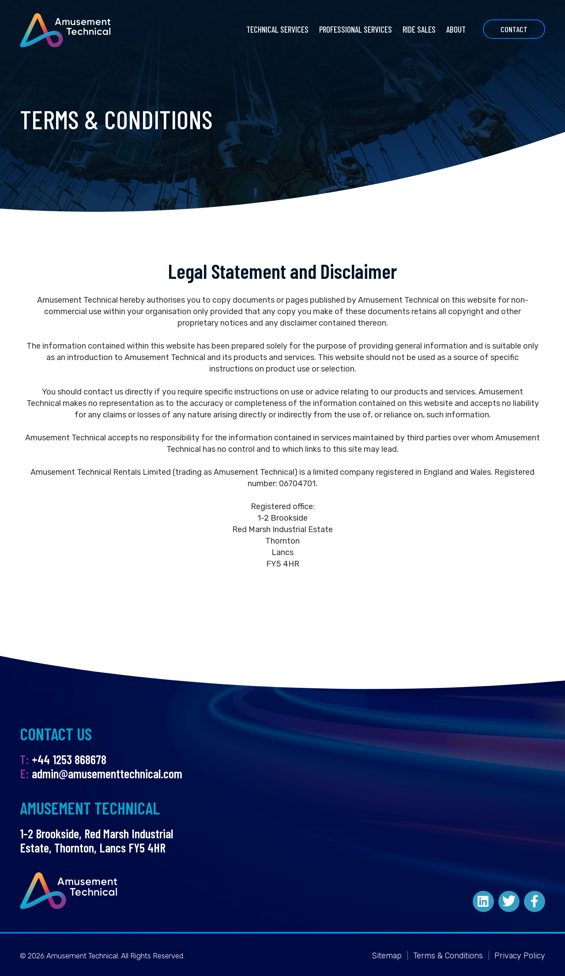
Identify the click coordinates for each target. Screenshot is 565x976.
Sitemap (387, 956)
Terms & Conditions (448, 956)
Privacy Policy (519, 956)
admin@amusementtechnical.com (107, 773)
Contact (514, 29)
